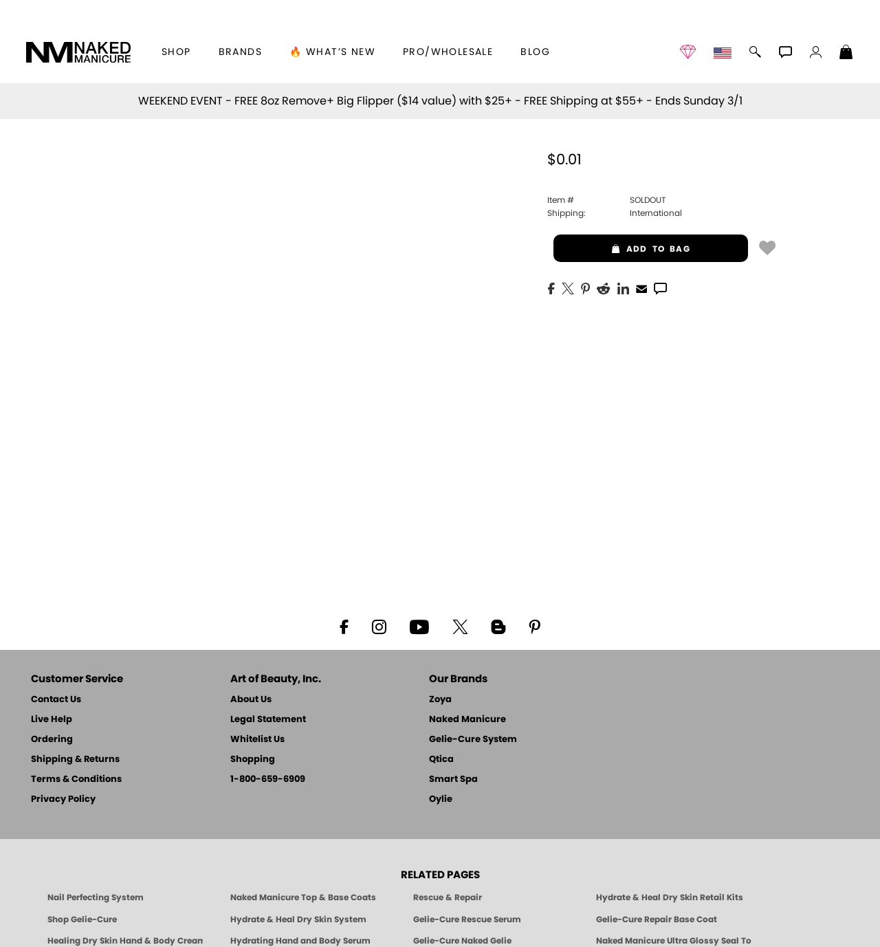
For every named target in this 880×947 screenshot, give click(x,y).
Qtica (441, 759)
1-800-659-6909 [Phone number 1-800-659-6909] (267, 779)
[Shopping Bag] (846, 53)
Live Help (51, 719)
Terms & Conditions (76, 779)
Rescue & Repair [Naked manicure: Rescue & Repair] (447, 897)
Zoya (440, 699)
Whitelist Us (257, 739)
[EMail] (641, 287)
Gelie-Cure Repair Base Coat (656, 919)
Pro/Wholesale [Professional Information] (448, 52)
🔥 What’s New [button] (332, 52)
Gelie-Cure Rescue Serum (467, 919)
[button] (78, 52)
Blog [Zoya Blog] (535, 52)
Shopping (252, 759)
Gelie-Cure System (473, 739)
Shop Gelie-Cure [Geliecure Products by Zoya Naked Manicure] (82, 919)
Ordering (52, 739)
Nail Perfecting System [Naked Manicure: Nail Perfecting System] (95, 897)
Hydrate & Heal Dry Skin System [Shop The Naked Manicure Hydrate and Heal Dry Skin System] (298, 919)
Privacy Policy (63, 799)
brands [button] (240, 52)
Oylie (440, 799)
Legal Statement (268, 719)
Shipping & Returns (75, 759)
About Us (251, 699)
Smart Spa (453, 779)
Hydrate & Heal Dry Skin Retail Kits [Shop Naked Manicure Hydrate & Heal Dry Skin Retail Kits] (669, 897)
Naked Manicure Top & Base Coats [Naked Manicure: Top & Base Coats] (303, 897)
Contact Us (56, 699)
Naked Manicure (467, 719)
